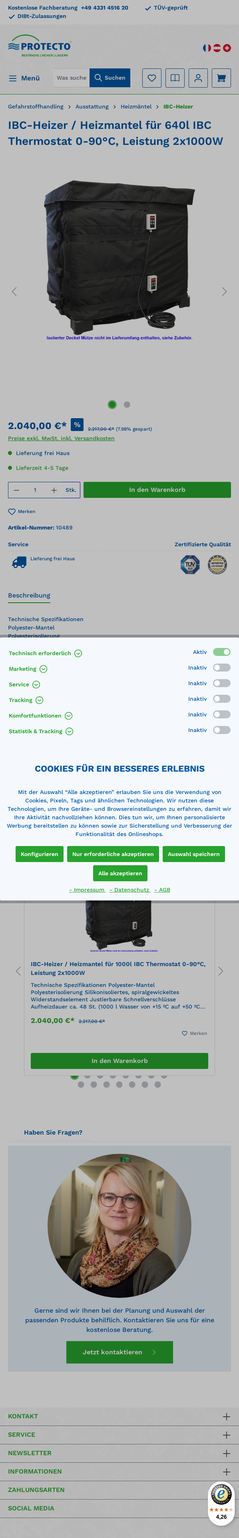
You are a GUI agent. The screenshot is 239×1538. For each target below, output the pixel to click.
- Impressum (87, 889)
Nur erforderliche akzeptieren (113, 854)
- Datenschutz (130, 889)
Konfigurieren (39, 854)
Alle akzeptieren (120, 873)
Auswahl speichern (194, 854)
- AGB (162, 889)
